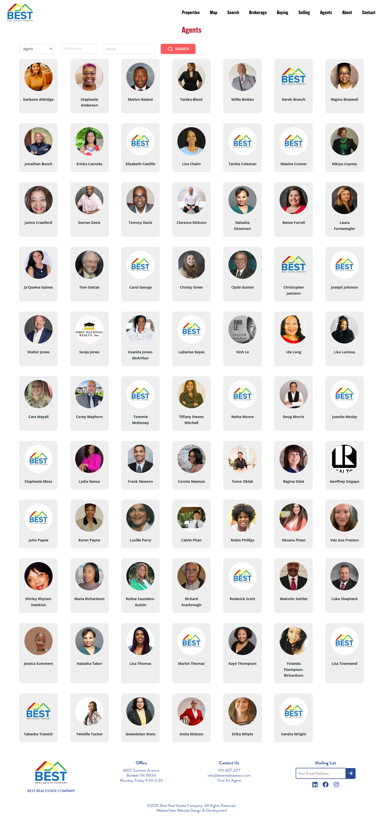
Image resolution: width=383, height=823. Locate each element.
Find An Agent (229, 780)
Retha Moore (242, 416)
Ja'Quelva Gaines (38, 287)
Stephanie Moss (38, 481)
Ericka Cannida (89, 163)
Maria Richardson (89, 598)
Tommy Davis (140, 222)
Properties (191, 13)
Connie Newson (191, 481)
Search (233, 13)
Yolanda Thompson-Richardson (293, 669)
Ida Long (293, 352)
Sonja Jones (89, 352)
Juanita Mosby (344, 416)
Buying (282, 13)
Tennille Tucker (89, 734)
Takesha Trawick (38, 734)
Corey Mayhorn (89, 416)
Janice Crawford (38, 222)
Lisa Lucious (344, 352)
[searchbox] (78, 48)
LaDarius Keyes (191, 352)
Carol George (140, 287)
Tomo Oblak (242, 481)
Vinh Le (242, 352)
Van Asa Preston (344, 540)
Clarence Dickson (191, 222)
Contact (368, 13)
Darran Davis (89, 222)
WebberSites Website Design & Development (191, 810)
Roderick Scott (242, 598)
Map (213, 13)
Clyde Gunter (242, 287)
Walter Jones (38, 352)
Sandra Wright (293, 734)
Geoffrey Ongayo (344, 481)
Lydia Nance (89, 481)
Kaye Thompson (242, 663)
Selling (304, 13)
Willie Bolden (242, 99)
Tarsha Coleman (242, 163)
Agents (326, 13)
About (347, 13)
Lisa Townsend (344, 663)
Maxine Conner (294, 163)
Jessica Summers (38, 663)
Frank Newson (140, 481)
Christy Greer (191, 287)
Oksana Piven (293, 540)
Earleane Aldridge (38, 99)
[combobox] (37, 49)
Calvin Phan (191, 540)
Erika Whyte (242, 734)
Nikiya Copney (344, 163)
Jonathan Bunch (38, 163)
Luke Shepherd (344, 598)
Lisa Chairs (191, 163)
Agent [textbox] (28, 48)
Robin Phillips (242, 540)
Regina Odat (293, 481)
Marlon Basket (140, 99)
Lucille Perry (140, 540)
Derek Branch (293, 99)
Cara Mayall (38, 416)
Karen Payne (89, 540)
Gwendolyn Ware (140, 734)
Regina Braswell (344, 99)
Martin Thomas (191, 663)
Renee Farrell (293, 222)
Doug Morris (293, 416)
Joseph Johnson (344, 287)
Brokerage (258, 13)
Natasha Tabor (89, 663)
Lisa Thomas (140, 663)
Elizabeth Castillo (140, 163)
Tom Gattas (89, 287)
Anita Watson (191, 734)
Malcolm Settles (294, 598)
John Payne (38, 540)
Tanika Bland (191, 99)
